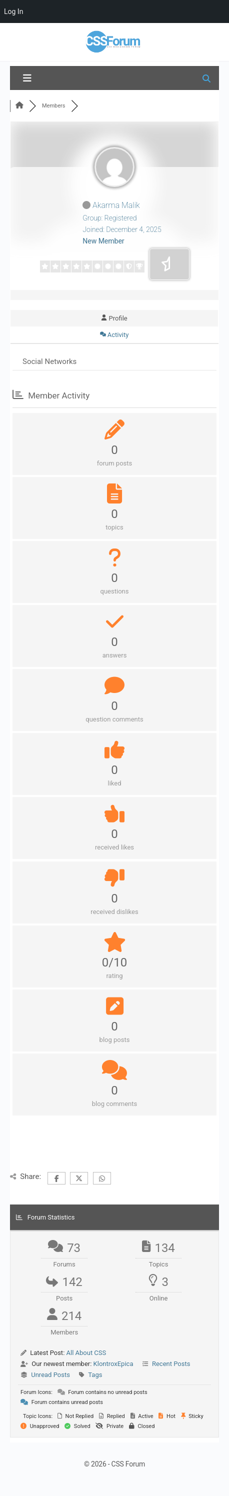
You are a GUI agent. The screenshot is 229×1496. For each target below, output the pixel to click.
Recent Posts (171, 1364)
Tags (95, 1374)
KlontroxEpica (114, 1364)
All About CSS (86, 1352)
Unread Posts (50, 1374)
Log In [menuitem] (13, 12)
